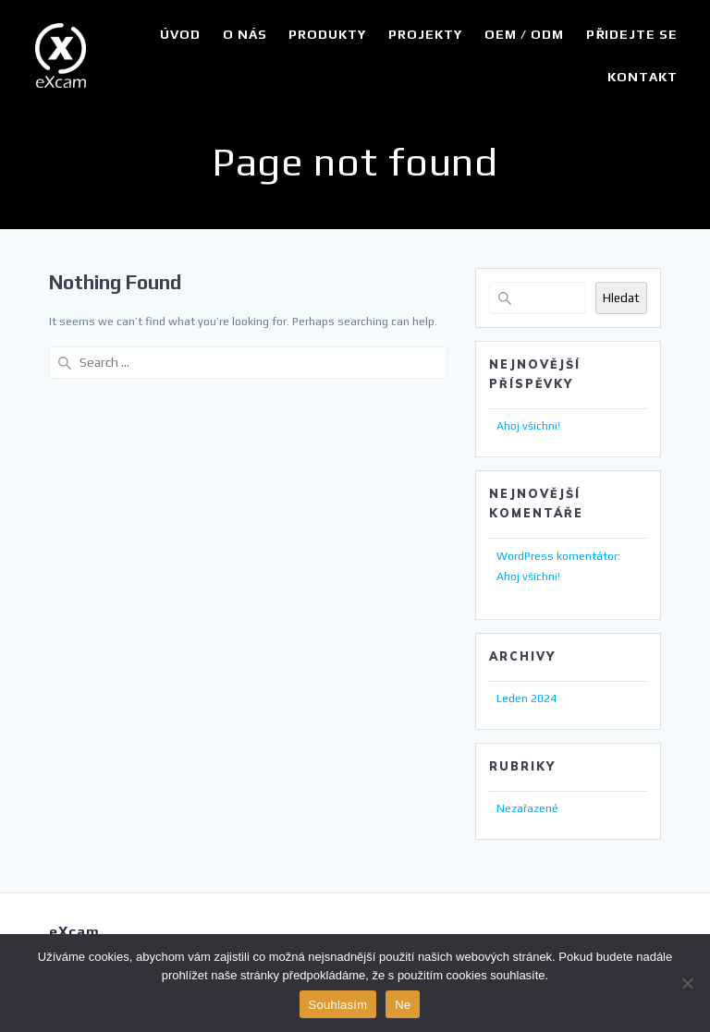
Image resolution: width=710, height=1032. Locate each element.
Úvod (180, 34)
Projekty (425, 34)
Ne (402, 1005)
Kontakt (642, 76)
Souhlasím (338, 1005)
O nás (245, 34)
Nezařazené (527, 808)
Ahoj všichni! (528, 425)
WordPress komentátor (557, 556)
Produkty (327, 34)
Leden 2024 (526, 698)
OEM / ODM (524, 34)
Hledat (621, 298)
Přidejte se (632, 34)
